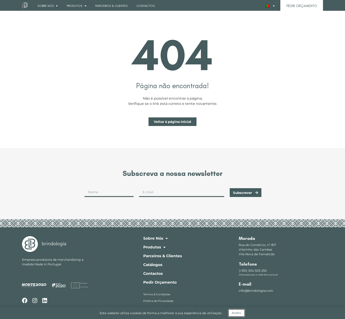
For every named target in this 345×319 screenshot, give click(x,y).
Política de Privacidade (158, 301)
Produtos (76, 6)
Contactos (145, 6)
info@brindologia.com (256, 291)
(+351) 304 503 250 (253, 271)
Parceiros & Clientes (111, 6)
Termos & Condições (156, 294)
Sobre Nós (47, 6)
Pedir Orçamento (160, 282)
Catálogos (152, 264)
